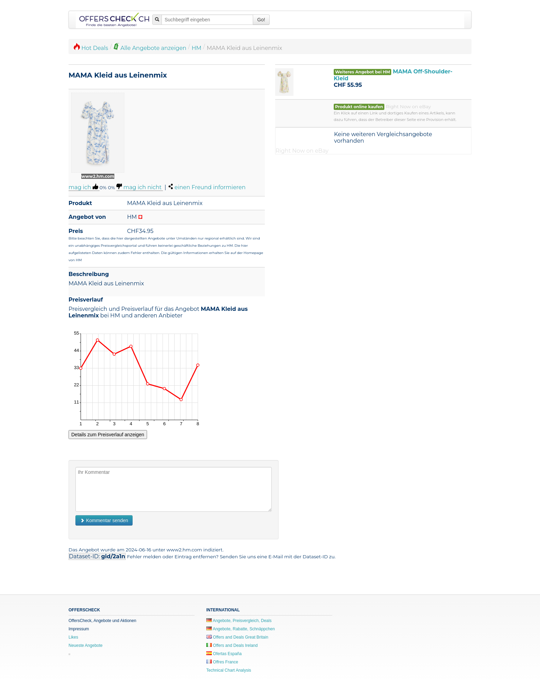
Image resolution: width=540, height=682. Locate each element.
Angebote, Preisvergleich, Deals (238, 620)
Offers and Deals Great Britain (237, 637)
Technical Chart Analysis (228, 670)
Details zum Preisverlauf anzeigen (107, 434)
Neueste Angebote (86, 645)
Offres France (222, 662)
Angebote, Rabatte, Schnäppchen (240, 629)
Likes (73, 637)
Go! (261, 19)
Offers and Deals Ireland (232, 645)
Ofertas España (224, 653)
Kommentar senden (104, 520)
